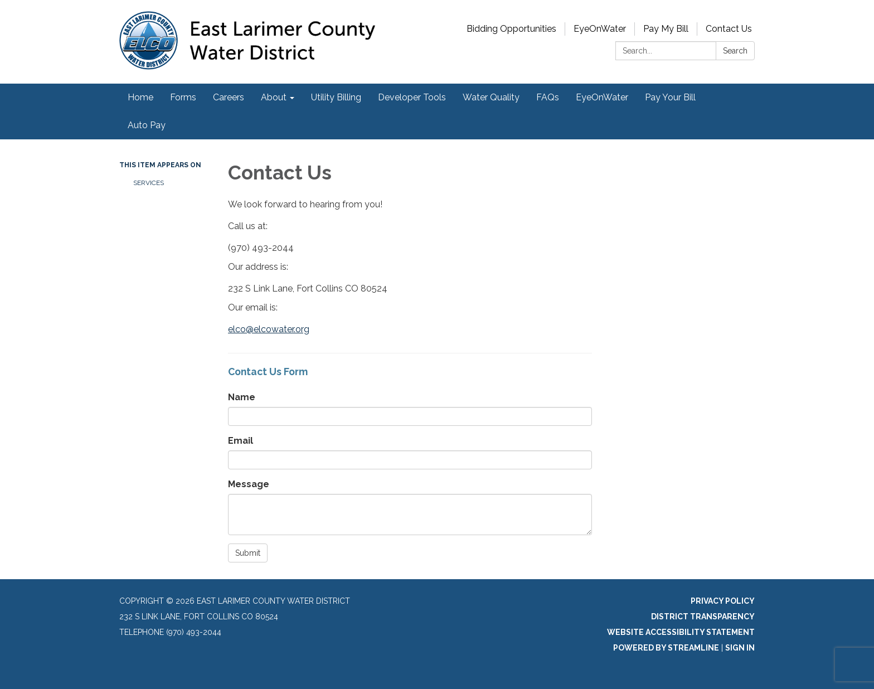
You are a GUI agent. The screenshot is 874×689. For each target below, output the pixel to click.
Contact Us (729, 28)
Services (148, 183)
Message (248, 484)
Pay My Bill (665, 28)
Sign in (740, 647)
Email (240, 440)
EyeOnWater (600, 28)
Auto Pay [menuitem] (147, 125)
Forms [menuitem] (183, 97)
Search (735, 50)
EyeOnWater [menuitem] (602, 97)
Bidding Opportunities (511, 28)
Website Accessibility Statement (681, 632)
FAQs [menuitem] (547, 97)
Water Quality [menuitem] (491, 97)
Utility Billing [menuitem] (336, 97)
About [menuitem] (274, 97)
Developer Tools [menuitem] (412, 97)
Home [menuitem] (140, 97)
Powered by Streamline (666, 647)
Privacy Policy (723, 600)
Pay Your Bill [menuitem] (670, 97)
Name (241, 397)
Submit (247, 553)
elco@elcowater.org (268, 329)
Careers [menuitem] (228, 97)
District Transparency (703, 616)
